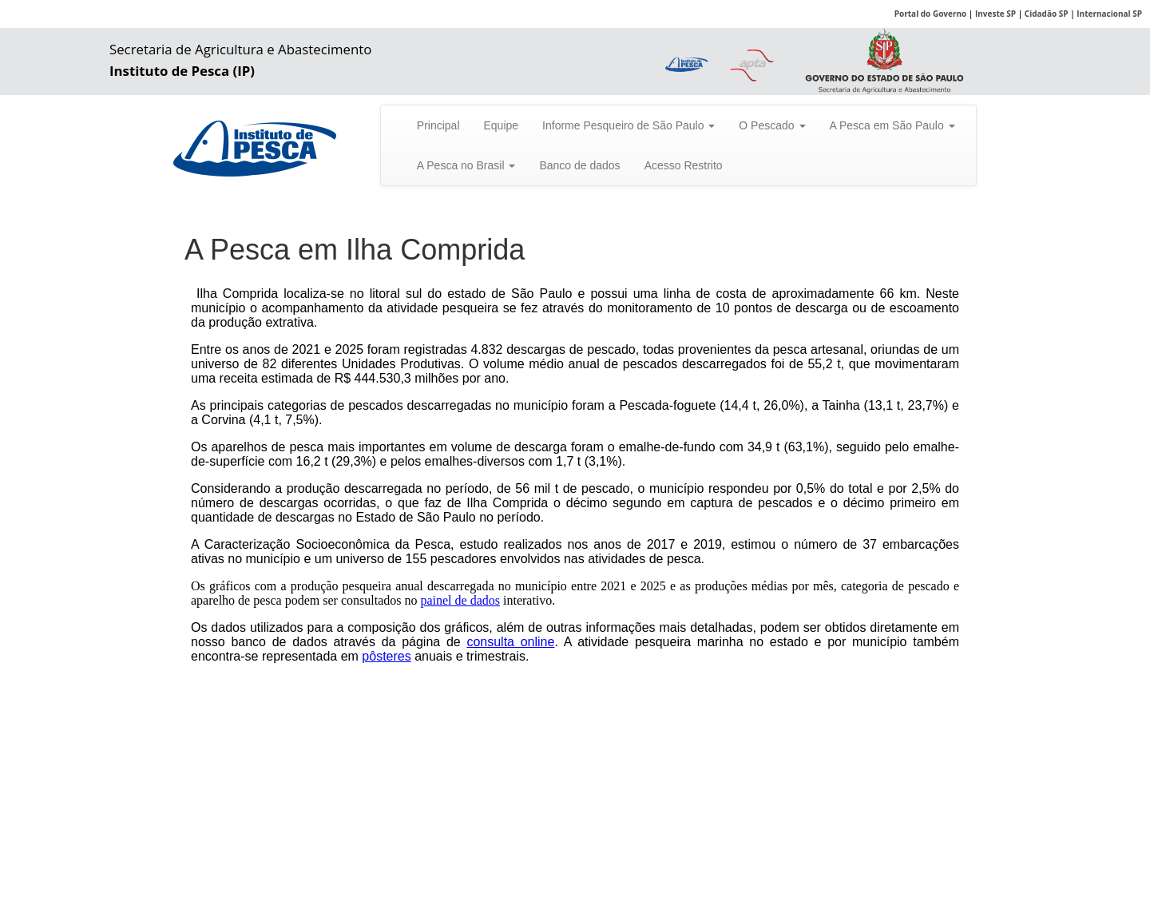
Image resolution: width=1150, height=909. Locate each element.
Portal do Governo (930, 13)
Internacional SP (1109, 13)
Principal (438, 125)
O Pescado (772, 125)
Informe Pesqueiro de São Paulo (628, 125)
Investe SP (995, 13)
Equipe (501, 125)
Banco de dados (579, 165)
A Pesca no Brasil (466, 165)
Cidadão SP (1047, 13)
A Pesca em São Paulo (892, 125)
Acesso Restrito (683, 165)
